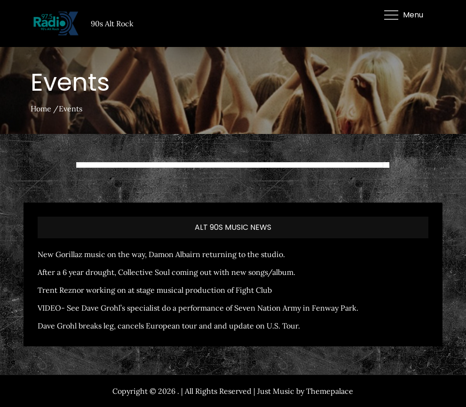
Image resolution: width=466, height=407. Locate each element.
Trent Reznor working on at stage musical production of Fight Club (155, 290)
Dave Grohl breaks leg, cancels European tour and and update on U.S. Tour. (169, 325)
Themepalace (329, 391)
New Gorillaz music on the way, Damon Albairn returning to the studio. (161, 254)
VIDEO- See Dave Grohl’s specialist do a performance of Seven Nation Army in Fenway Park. (198, 308)
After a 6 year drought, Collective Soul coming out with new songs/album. (166, 272)
